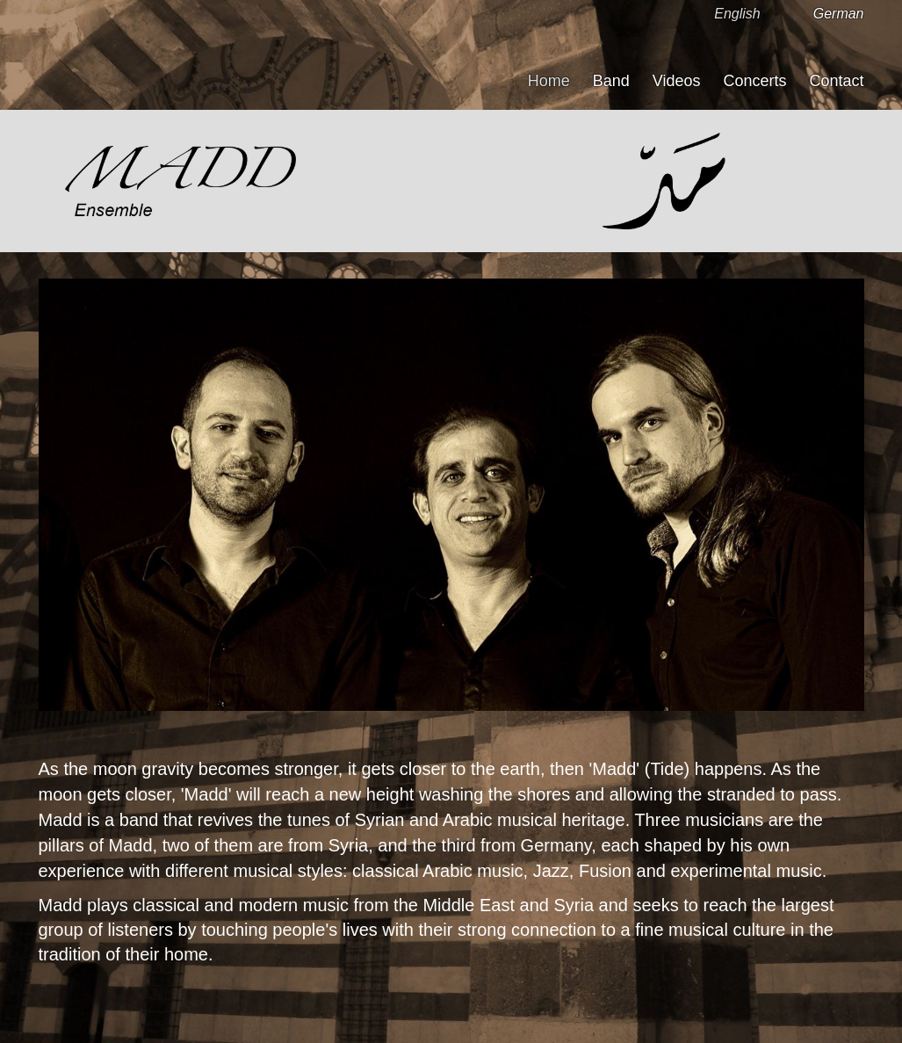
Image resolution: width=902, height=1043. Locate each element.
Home (549, 81)
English (737, 13)
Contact (836, 81)
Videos (677, 81)
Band (611, 81)
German (838, 13)
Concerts (754, 81)
